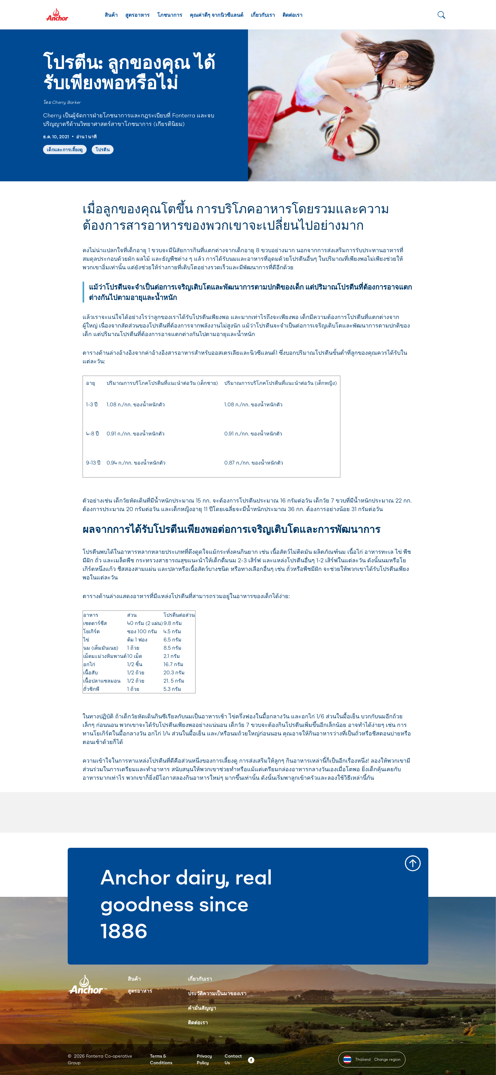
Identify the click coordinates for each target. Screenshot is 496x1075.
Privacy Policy (204, 1059)
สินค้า (111, 15)
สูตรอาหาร (137, 15)
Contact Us (233, 1059)
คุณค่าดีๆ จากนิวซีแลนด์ (216, 15)
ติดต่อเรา (292, 15)
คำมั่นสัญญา (202, 1008)
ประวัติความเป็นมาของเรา (217, 993)
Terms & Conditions (161, 1059)
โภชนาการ (169, 15)
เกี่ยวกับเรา (263, 15)
